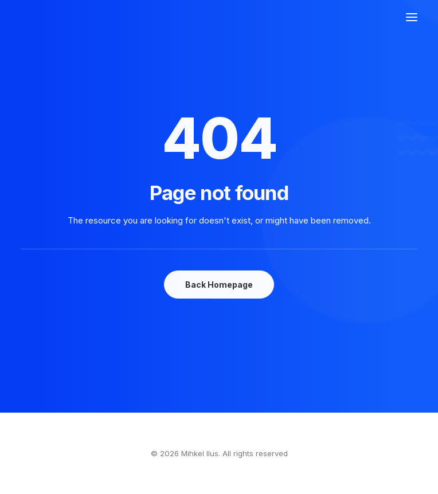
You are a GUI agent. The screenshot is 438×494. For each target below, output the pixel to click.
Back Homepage (219, 284)
